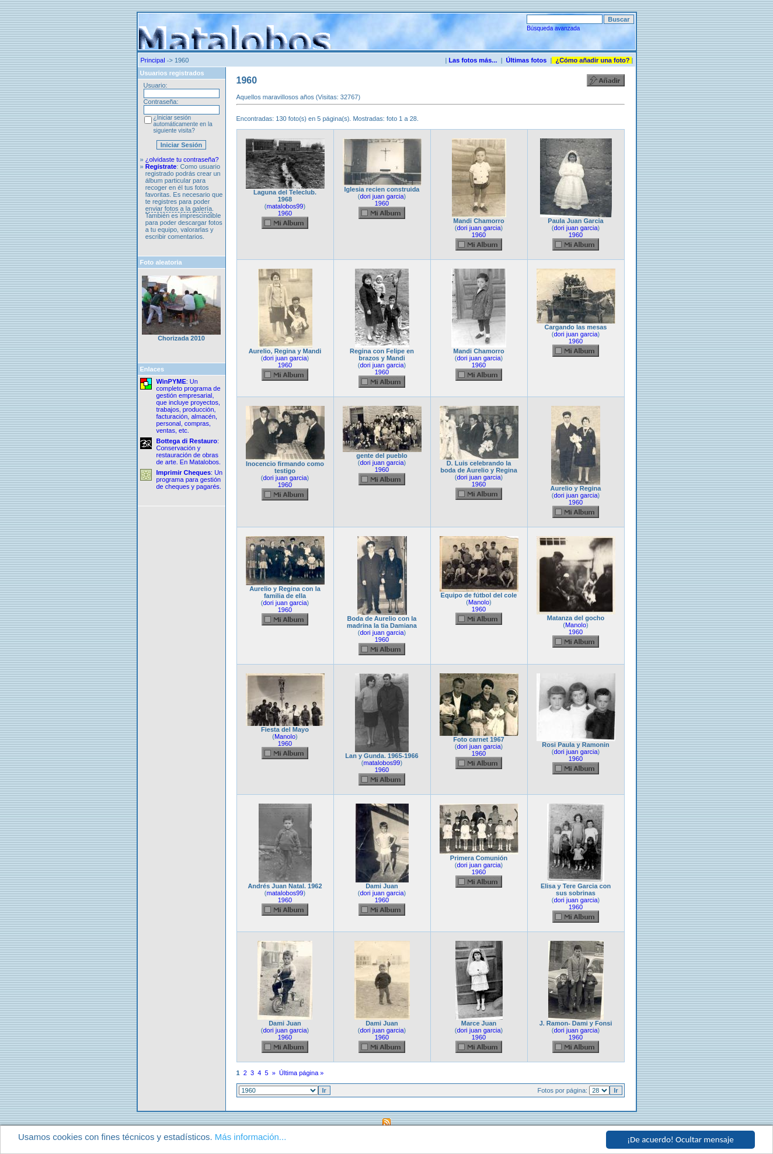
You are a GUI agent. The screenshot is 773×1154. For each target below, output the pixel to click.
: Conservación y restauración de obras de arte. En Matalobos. (188, 451)
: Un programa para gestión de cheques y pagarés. (189, 479)
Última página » (301, 1072)
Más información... (251, 1137)
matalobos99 (285, 206)
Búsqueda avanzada (553, 28)
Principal (153, 60)
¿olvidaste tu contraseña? (182, 159)
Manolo (478, 602)
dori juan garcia (381, 196)
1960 (285, 213)
